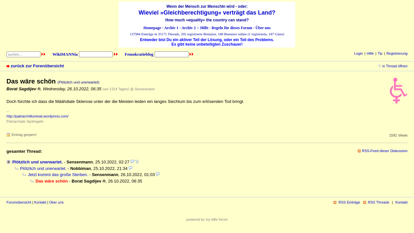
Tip (380, 53)
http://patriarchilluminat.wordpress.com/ (37, 116)
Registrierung (397, 53)
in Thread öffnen (395, 66)
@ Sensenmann (142, 89)
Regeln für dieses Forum (232, 28)
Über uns (263, 28)
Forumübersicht (18, 202)
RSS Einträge (349, 202)
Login (358, 53)
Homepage (152, 28)
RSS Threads (378, 202)
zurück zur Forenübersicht (37, 65)
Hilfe (204, 28)
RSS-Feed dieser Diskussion (385, 151)
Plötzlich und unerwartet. (37, 162)
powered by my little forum (207, 219)
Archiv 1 (171, 28)
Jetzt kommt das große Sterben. (58, 174)
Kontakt (40, 202)
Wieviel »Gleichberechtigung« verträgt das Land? (207, 12)
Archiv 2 (188, 28)
